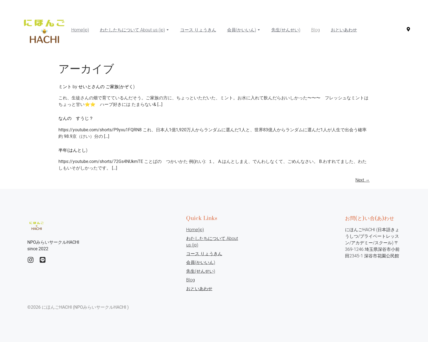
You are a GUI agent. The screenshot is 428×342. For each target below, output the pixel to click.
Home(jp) (80, 29)
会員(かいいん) (241, 29)
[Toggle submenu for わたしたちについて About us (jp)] (167, 30)
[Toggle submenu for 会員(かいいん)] (258, 30)
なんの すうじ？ (75, 118)
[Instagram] (42, 260)
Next (362, 180)
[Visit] (408, 30)
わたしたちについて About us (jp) (132, 29)
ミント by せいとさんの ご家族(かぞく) (96, 86)
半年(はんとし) (72, 150)
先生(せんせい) (285, 29)
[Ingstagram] (30, 260)
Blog (315, 29)
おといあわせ (344, 29)
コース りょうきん (198, 29)
